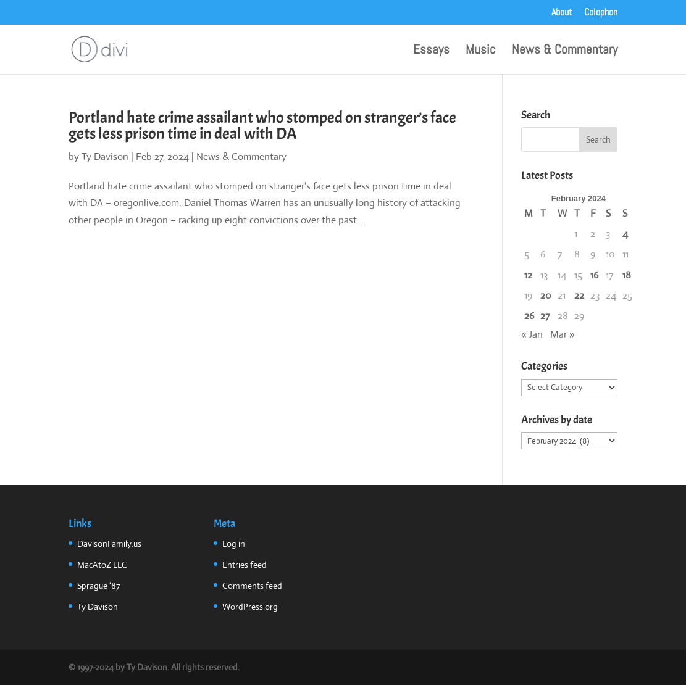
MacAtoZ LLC (102, 564)
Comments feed (252, 585)
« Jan (532, 334)
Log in (233, 543)
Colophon (600, 13)
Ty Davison (105, 156)
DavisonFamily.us (109, 543)
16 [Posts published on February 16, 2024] (594, 274)
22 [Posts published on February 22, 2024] (579, 295)
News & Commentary (564, 51)
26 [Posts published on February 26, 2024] (529, 315)
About (561, 13)
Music (481, 51)
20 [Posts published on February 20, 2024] (545, 295)
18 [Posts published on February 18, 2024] (626, 274)
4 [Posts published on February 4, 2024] (625, 233)
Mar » (562, 334)
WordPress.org (250, 606)
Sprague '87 (98, 585)
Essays (431, 51)
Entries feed (244, 564)
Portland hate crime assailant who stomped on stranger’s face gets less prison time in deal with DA (262, 125)
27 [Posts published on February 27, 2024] (545, 315)
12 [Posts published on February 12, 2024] (528, 274)
